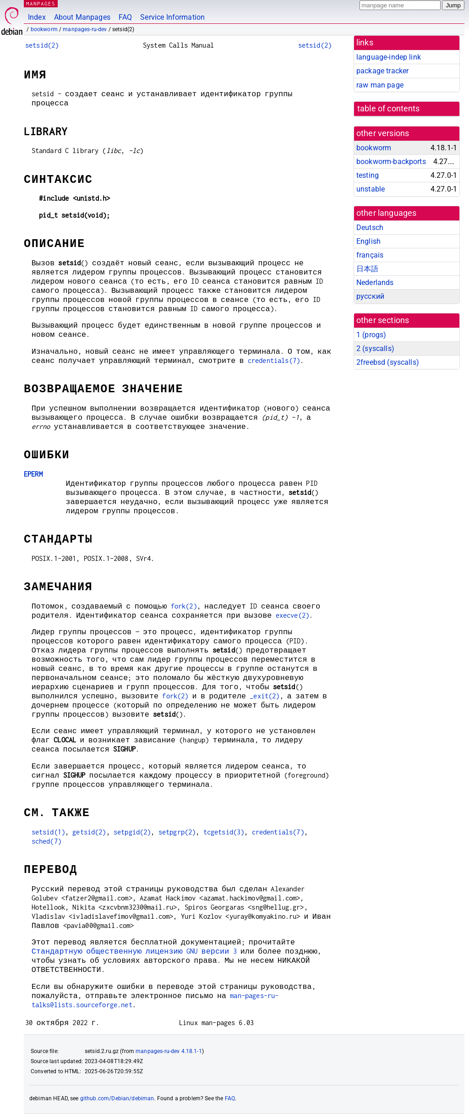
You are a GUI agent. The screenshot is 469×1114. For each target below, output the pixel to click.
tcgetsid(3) (224, 832)
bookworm (44, 29)
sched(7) (46, 841)
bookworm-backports (391, 161)
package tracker (382, 70)
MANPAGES (40, 3)
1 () (371, 334)
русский (370, 296)
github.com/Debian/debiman (117, 1098)
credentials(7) (274, 360)
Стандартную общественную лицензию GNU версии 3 (134, 951)
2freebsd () (387, 362)
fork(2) (184, 606)
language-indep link (388, 57)
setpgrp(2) (177, 832)
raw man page (380, 85)
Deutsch (369, 227)
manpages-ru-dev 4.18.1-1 (169, 1051)
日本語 (367, 268)
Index (37, 17)
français (369, 255)
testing (367, 175)
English (368, 241)
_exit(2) (264, 696)
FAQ (125, 17)
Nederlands (375, 282)
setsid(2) (42, 45)
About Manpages (82, 17)
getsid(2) (89, 832)
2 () (375, 348)
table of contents (388, 108)
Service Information (172, 17)
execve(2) (292, 615)
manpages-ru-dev (85, 29)
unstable (370, 189)
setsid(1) (48, 832)
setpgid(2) (132, 832)
